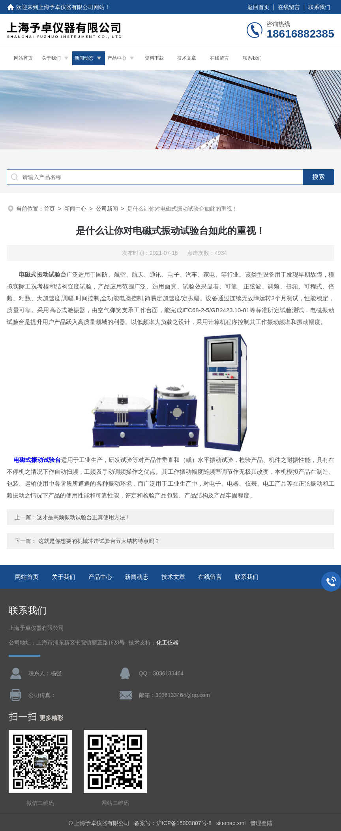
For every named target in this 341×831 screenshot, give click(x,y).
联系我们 (319, 7)
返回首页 (258, 7)
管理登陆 (261, 823)
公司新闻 (107, 208)
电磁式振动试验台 (37, 459)
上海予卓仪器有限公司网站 (71, 7)
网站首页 (23, 58)
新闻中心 (75, 208)
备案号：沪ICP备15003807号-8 (173, 823)
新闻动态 (84, 58)
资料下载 (154, 58)
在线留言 (289, 7)
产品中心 (116, 58)
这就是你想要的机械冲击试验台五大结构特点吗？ (99, 541)
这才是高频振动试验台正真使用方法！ (84, 517)
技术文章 (186, 58)
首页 (49, 208)
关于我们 (51, 58)
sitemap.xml (231, 823)
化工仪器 (167, 643)
